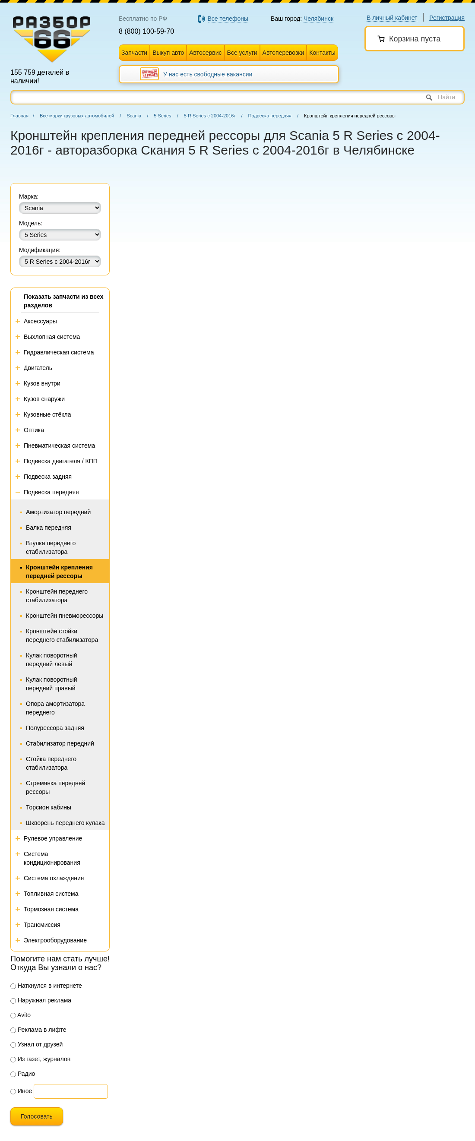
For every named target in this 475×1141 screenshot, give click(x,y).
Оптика (34, 430)
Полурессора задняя (55, 727)
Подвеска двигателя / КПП (61, 461)
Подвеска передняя (269, 115)
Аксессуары (40, 321)
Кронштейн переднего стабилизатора (57, 596)
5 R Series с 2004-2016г (210, 115)
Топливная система (51, 893)
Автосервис (205, 52)
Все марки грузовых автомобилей (77, 115)
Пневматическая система (59, 445)
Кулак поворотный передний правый (51, 684)
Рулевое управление (53, 838)
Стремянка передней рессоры (55, 787)
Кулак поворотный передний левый (51, 659)
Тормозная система (51, 909)
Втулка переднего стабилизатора (51, 547)
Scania (134, 115)
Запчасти (134, 52)
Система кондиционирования (52, 858)
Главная (19, 115)
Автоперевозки (283, 52)
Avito (20, 1014)
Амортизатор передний (58, 512)
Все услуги (242, 52)
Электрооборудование (55, 940)
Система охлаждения (54, 878)
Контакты (322, 52)
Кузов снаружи (44, 398)
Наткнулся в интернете (46, 985)
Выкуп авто (168, 52)
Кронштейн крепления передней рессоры (59, 571)
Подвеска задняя (48, 476)
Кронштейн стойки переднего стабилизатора (62, 635)
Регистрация (447, 17)
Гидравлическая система (59, 352)
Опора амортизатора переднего (55, 708)
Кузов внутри (42, 383)
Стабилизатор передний (60, 743)
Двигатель (38, 367)
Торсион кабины (48, 807)
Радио (22, 1073)
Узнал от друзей (36, 1044)
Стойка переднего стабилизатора (51, 763)
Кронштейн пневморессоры (64, 615)
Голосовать (37, 1116)
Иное (21, 1090)
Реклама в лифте (38, 1029)
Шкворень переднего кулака (65, 822)
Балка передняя (48, 527)
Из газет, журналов (40, 1059)
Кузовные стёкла (47, 414)
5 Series (162, 115)
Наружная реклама (40, 1000)
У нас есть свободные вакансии (207, 74)
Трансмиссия (42, 924)
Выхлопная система (52, 336)
